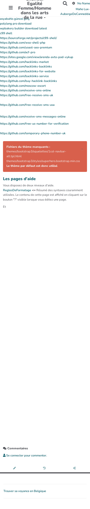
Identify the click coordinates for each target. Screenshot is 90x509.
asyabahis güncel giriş (14, 19)
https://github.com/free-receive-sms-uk (26, 95)
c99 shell (6, 33)
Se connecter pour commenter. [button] (25, 455)
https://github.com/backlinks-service (24, 76)
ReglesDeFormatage (17, 190)
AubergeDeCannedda (75, 14)
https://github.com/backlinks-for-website (27, 71)
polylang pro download (16, 24)
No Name (83, 3)
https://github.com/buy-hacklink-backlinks (28, 81)
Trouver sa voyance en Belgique (24, 491)
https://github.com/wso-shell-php (22, 43)
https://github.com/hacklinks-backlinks (26, 66)
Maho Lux (82, 9)
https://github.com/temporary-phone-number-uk (33, 133)
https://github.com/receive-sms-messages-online (33, 117)
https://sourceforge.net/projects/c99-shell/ (28, 38)
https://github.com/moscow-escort (23, 86)
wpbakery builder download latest (23, 28)
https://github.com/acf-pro (17, 52)
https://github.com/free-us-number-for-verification (34, 124)
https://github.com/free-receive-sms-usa (27, 105)
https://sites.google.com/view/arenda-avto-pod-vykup (36, 57)
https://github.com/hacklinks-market (24, 62)
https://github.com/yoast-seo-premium (26, 47)
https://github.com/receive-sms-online (25, 90)
